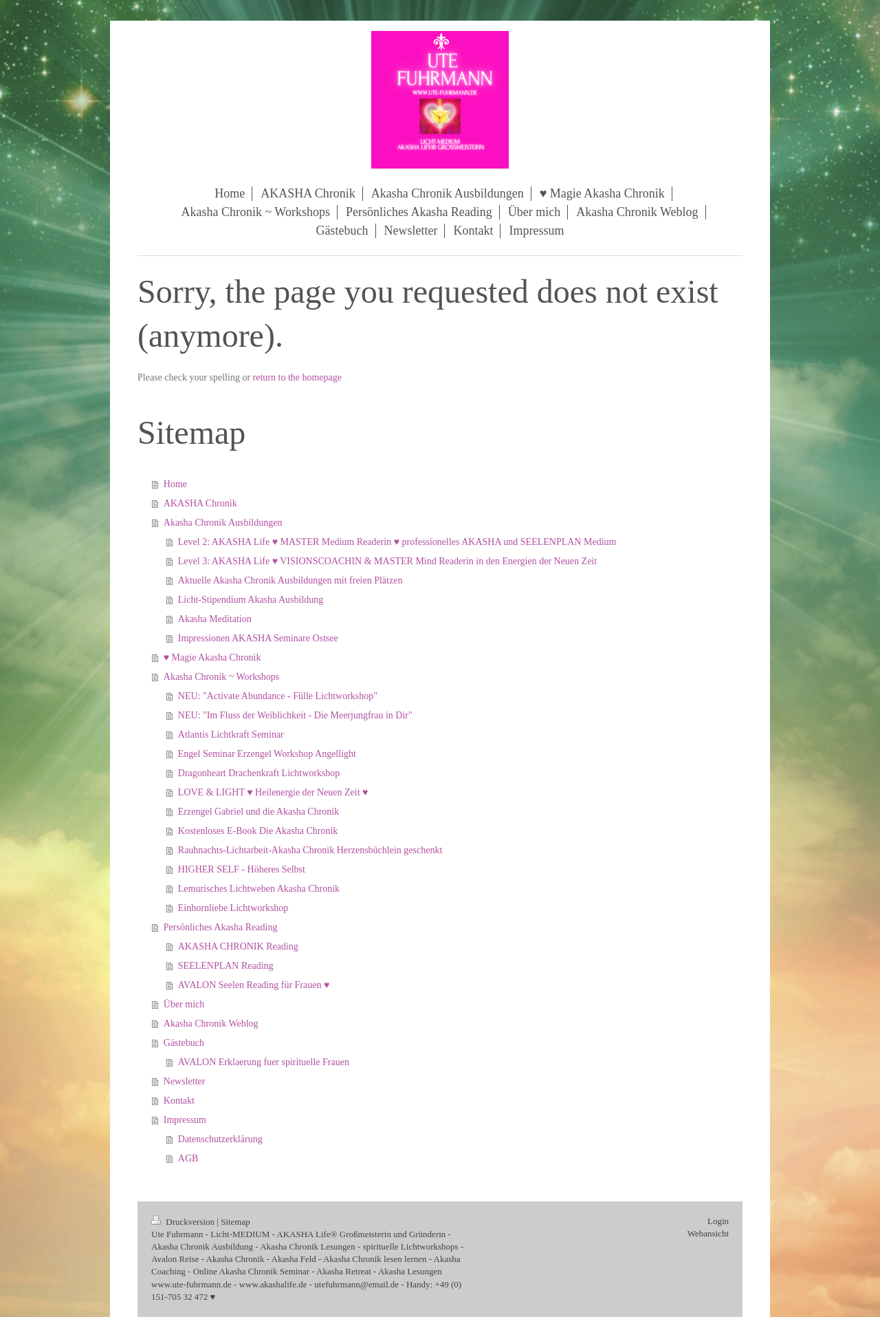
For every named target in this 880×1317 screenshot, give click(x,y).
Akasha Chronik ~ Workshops (221, 677)
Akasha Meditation (215, 619)
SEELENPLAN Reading (226, 966)
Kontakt (179, 1100)
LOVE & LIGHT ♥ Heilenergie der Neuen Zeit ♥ (273, 792)
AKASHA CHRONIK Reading (238, 946)
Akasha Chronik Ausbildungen (223, 522)
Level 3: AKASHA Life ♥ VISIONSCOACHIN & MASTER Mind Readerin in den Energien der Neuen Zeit (387, 561)
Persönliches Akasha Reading (221, 927)
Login (718, 1221)
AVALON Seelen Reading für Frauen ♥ (253, 985)
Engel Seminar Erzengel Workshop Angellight (267, 754)
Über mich (184, 1004)
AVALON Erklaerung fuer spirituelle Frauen (263, 1062)
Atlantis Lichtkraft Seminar (231, 734)
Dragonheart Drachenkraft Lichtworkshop (259, 773)
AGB (188, 1158)
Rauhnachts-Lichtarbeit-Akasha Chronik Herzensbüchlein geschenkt (310, 850)
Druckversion (184, 1222)
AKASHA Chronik (200, 503)
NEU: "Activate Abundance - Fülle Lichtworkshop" (277, 696)
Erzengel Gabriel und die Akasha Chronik (258, 811)
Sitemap (235, 1222)
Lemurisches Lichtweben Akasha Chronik (259, 889)
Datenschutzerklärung (220, 1139)
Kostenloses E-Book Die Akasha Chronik (258, 831)
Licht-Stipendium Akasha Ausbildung (251, 600)
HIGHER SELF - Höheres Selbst (241, 869)
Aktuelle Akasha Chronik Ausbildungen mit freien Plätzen (290, 580)
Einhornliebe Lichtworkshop (233, 908)
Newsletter (185, 1081)
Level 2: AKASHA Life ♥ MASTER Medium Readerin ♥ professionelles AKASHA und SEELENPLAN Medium (397, 542)
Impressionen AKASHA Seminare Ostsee (258, 638)
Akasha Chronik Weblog (211, 1023)
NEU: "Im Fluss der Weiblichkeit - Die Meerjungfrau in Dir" (295, 715)
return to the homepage (297, 377)
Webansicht (708, 1233)
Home (175, 484)
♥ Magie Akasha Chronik (212, 657)
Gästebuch (184, 1043)
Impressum (185, 1120)
